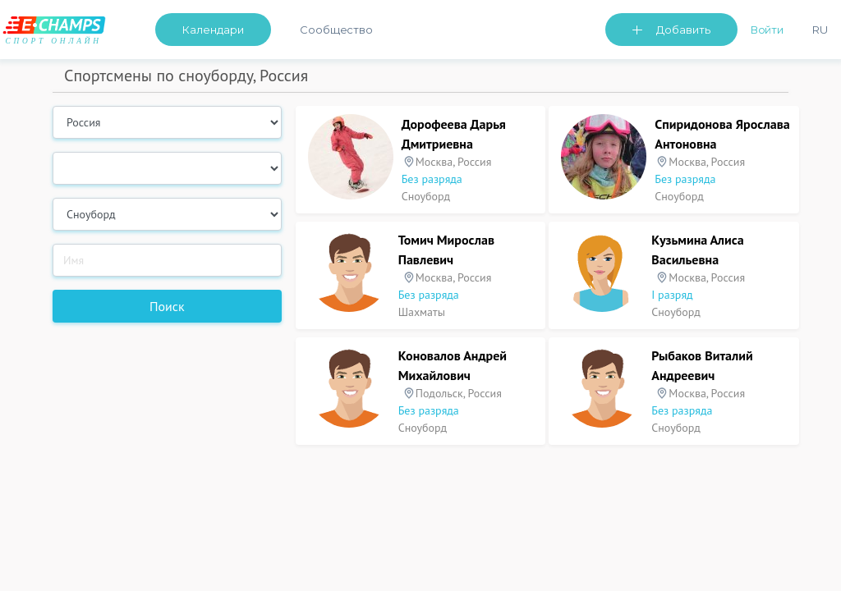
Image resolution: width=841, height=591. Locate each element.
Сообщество (336, 29)
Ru (820, 29)
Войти (767, 29)
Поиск (167, 306)
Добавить (683, 29)
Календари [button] (213, 29)
